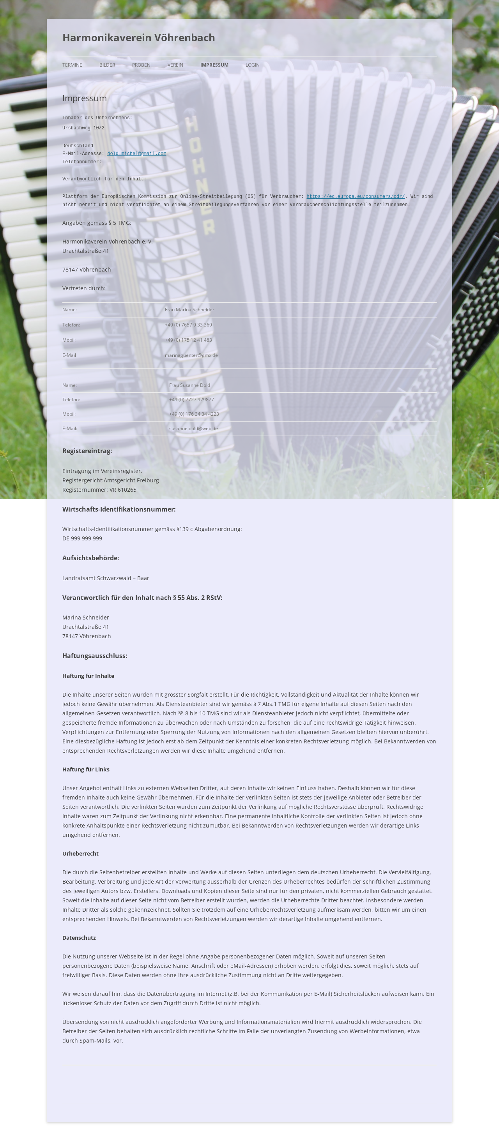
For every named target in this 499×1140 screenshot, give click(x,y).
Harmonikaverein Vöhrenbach (138, 37)
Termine (72, 65)
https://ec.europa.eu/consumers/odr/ (355, 195)
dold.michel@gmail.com (136, 153)
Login (253, 65)
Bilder (107, 65)
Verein (175, 65)
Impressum (214, 65)
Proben (141, 65)
